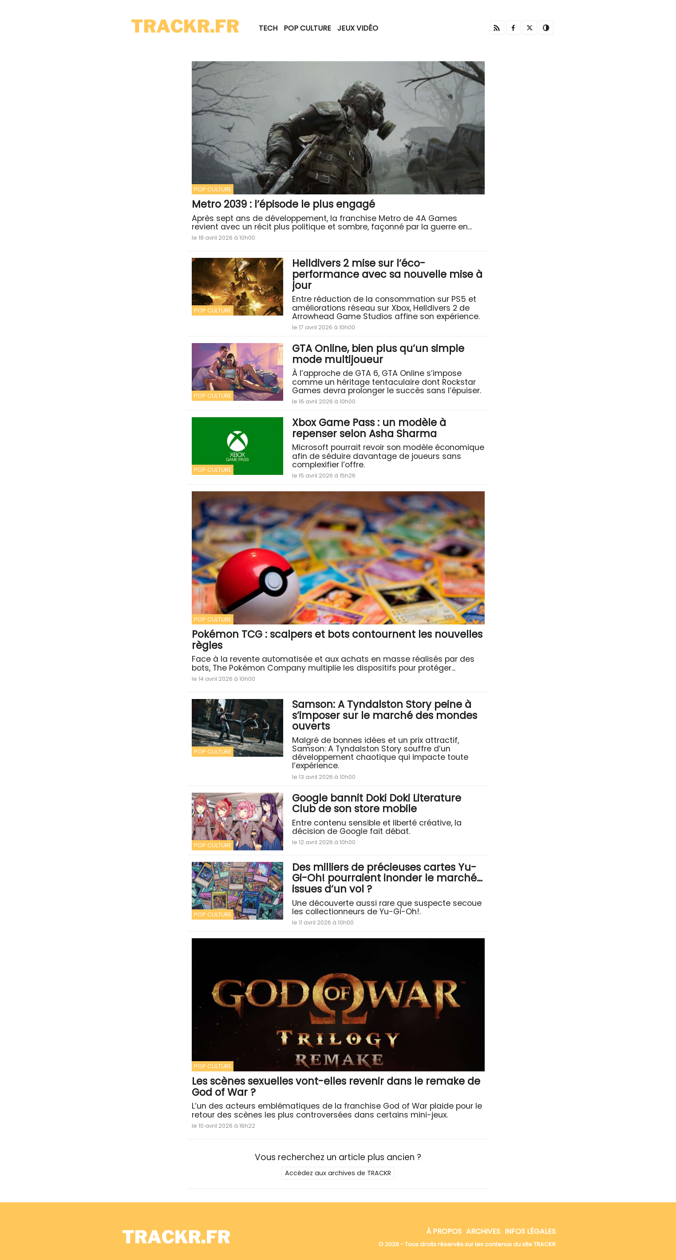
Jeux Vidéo (357, 28)
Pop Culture (307, 28)
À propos (444, 1231)
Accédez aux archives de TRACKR (338, 1173)
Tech (268, 28)
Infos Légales (530, 1231)
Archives (483, 1231)
